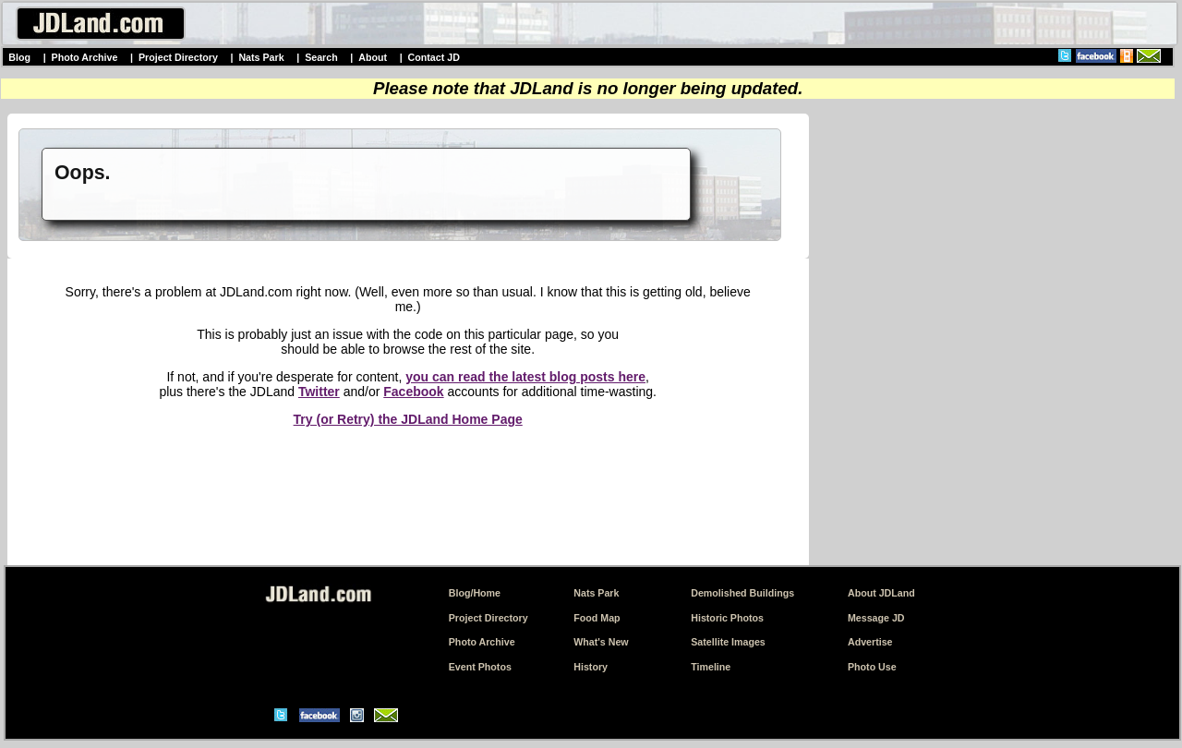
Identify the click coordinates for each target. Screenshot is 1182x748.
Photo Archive (85, 57)
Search (321, 57)
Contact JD (434, 57)
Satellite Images (728, 641)
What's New (600, 641)
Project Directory (178, 57)
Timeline (710, 666)
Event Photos (480, 666)
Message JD (876, 617)
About (372, 57)
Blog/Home (475, 592)
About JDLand (881, 592)
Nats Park (260, 57)
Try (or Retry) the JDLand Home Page (408, 419)
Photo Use (872, 666)
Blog (19, 57)
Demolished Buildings (742, 592)
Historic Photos (727, 617)
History (590, 666)
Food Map (596, 617)
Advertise (870, 641)
